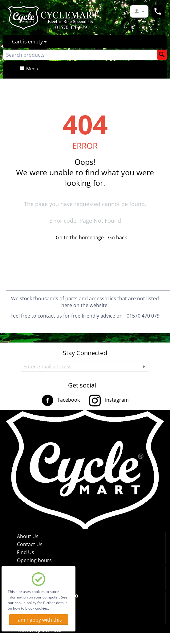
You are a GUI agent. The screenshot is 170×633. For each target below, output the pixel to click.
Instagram (109, 400)
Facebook (61, 400)
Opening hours (34, 560)
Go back (117, 237)
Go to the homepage (80, 237)
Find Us (25, 552)
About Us (27, 536)
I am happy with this (38, 619)
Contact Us (29, 544)
